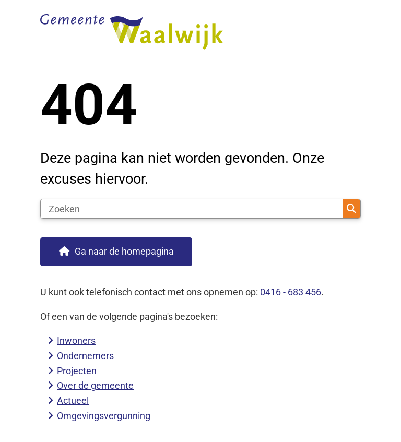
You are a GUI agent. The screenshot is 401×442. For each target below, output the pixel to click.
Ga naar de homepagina (124, 251)
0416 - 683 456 (290, 291)
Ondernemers (85, 355)
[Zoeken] (192, 208)
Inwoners (76, 340)
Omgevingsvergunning (103, 415)
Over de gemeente (95, 385)
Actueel (73, 400)
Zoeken (351, 208)
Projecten (77, 370)
